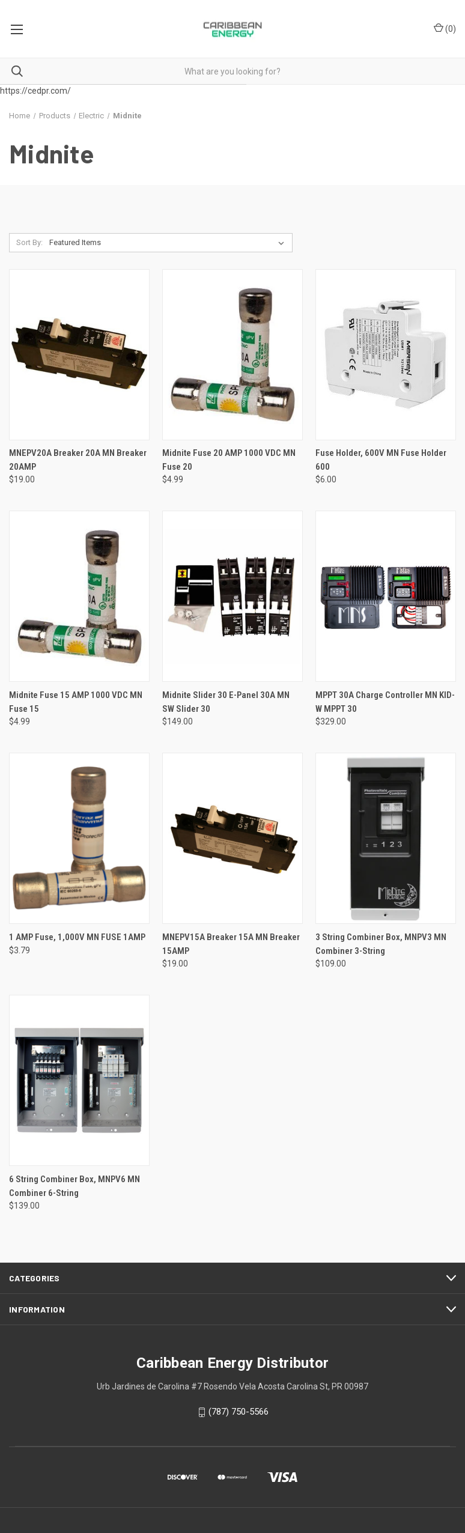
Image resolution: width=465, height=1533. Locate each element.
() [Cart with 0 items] (445, 28)
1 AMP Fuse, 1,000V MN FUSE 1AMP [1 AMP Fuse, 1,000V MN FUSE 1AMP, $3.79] (77, 937)
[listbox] (169, 243)
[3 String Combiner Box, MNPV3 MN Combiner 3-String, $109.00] (386, 838)
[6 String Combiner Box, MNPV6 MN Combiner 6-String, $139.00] (79, 1080)
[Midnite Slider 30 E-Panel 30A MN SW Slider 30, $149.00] (232, 596)
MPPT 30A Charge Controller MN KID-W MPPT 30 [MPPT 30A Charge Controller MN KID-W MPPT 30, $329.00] (385, 702)
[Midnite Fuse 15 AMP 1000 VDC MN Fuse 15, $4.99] (79, 596)
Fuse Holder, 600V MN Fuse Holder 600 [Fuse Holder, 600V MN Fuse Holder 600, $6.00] (380, 460)
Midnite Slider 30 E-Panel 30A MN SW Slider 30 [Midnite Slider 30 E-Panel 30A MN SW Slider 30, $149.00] (226, 702)
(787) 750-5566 (238, 1411)
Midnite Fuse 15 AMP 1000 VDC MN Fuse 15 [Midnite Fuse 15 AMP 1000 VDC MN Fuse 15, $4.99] (75, 702)
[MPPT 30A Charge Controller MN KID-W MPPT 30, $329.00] (386, 596)
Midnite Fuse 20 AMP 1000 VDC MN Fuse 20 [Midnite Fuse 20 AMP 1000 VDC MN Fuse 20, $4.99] (229, 460)
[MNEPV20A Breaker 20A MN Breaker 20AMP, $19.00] (79, 355)
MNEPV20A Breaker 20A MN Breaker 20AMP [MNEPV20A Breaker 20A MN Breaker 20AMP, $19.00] (78, 460)
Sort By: (29, 242)
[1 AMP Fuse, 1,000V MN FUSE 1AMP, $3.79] (79, 838)
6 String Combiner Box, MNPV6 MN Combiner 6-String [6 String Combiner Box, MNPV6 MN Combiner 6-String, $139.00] (74, 1186)
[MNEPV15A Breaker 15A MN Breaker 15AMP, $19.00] (232, 838)
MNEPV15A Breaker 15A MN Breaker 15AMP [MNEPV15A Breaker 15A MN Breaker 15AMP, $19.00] (231, 944)
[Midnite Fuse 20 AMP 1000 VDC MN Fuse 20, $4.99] (232, 355)
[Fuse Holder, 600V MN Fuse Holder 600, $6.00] (386, 355)
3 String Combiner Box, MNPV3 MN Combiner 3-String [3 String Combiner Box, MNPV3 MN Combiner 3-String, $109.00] (380, 944)
